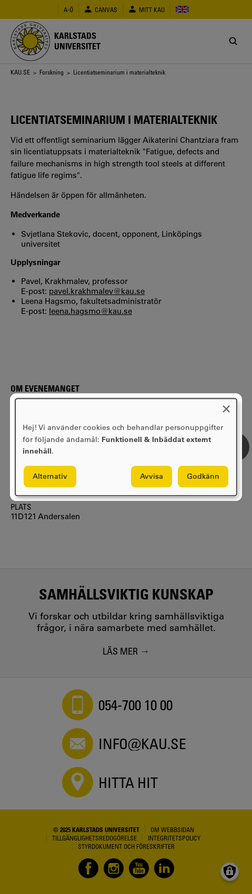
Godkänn (203, 476)
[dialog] (126, 447)
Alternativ (50, 476)
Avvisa (151, 476)
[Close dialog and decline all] (226, 405)
